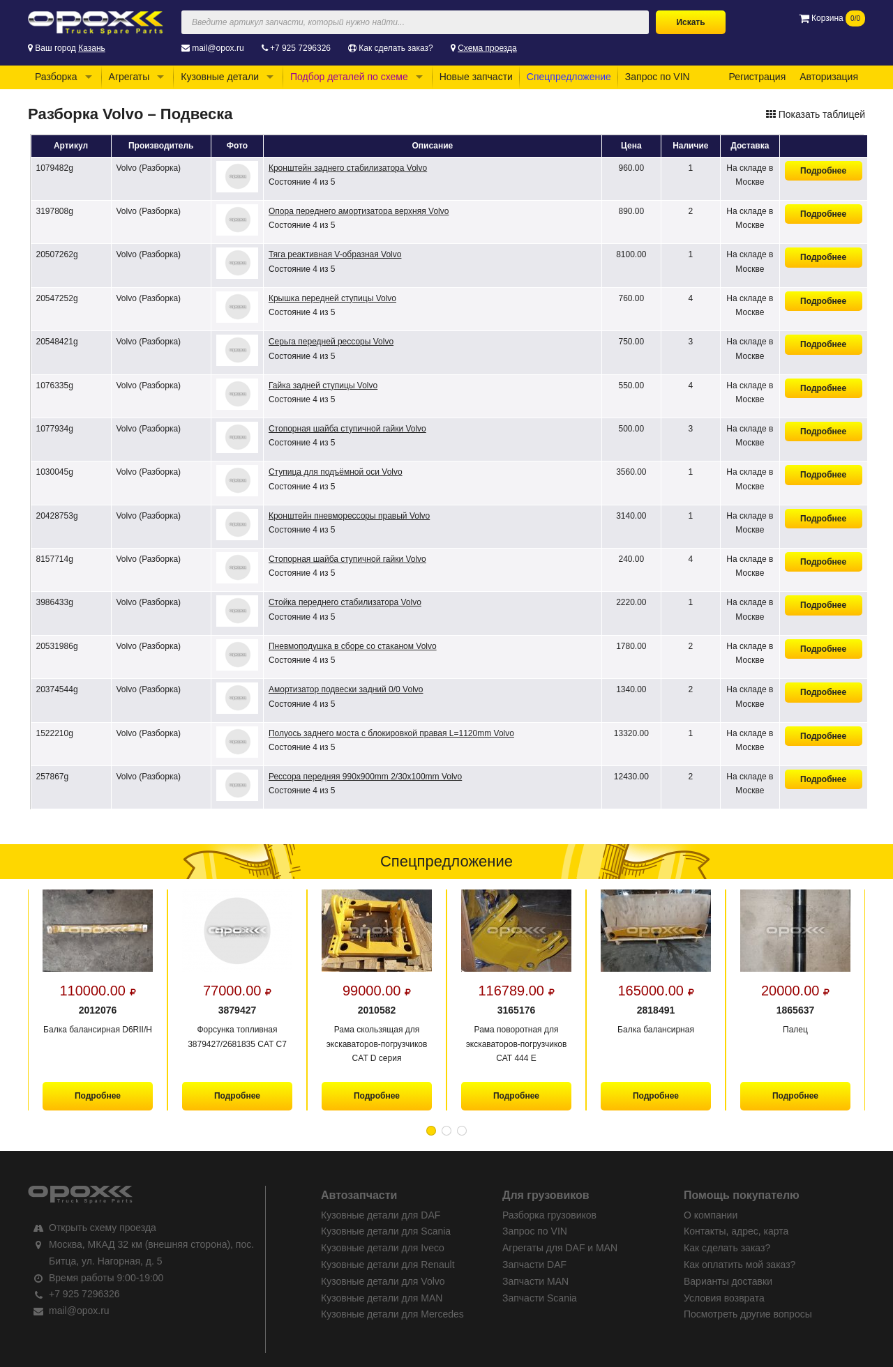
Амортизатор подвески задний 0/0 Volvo (346, 689)
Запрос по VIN (657, 76)
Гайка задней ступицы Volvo (323, 385)
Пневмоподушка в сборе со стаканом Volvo (353, 646)
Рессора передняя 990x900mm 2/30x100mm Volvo (365, 776)
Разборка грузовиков (549, 1215)
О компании (710, 1215)
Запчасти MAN (535, 1281)
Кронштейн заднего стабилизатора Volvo (348, 168)
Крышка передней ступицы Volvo (332, 298)
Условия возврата (724, 1298)
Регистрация (757, 76)
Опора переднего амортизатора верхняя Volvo (359, 211)
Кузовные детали (220, 76)
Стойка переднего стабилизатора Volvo (345, 602)
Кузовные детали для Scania (386, 1231)
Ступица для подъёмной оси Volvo (336, 472)
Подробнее (823, 171)
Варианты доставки (728, 1281)
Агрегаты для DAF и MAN (559, 1247)
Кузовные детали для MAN (381, 1298)
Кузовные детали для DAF (380, 1215)
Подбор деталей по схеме (349, 76)
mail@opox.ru (217, 48)
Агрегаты (129, 76)
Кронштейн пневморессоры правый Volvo (349, 516)
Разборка (56, 76)
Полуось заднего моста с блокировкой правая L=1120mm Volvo (391, 733)
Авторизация (829, 76)
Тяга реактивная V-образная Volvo (335, 254)
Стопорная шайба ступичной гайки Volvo (347, 429)
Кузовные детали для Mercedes (392, 1314)
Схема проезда (487, 48)
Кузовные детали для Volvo (383, 1281)
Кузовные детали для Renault (388, 1264)
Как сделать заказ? (396, 48)
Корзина (832, 18)
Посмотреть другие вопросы (748, 1314)
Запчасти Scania (539, 1298)
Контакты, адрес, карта (736, 1231)
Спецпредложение (569, 76)
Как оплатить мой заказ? (739, 1264)
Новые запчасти (476, 76)
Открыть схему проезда (102, 1227)
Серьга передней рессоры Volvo (331, 341)
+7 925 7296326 (300, 48)
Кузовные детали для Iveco (382, 1247)
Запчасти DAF (534, 1264)
